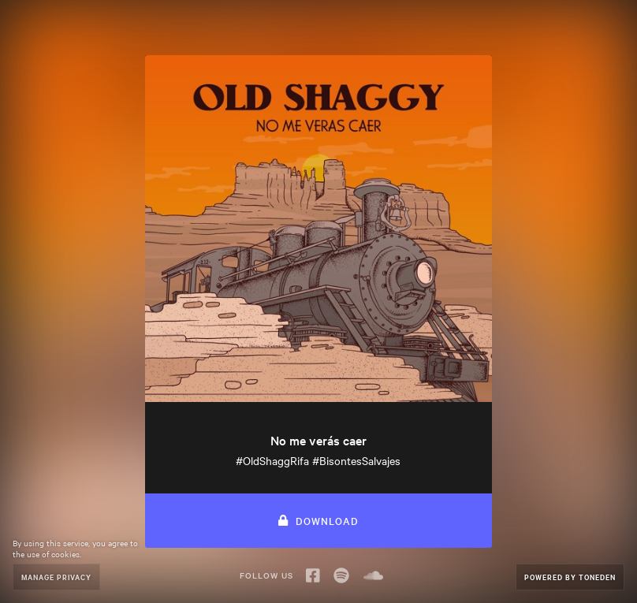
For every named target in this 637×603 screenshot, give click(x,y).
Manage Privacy (56, 577)
